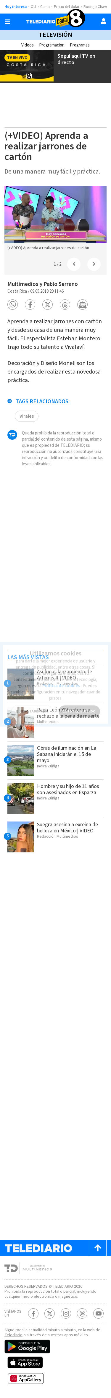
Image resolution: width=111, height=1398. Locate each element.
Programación (52, 45)
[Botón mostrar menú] (7, 22)
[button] (12, 304)
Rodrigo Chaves (96, 6)
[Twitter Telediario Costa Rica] (49, 1313)
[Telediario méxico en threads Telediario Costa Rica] (82, 1313)
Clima (45, 6)
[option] (55, 220)
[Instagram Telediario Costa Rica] (66, 1313)
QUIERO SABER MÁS (32, 707)
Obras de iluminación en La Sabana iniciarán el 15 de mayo (66, 754)
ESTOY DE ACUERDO (79, 707)
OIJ (33, 6)
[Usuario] (104, 21)
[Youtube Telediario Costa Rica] (98, 1313)
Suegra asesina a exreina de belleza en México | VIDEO (67, 827)
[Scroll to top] (98, 1248)
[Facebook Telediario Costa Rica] (33, 1313)
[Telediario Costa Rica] (55, 22)
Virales (27, 416)
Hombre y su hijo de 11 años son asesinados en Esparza (68, 789)
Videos (27, 45)
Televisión (55, 34)
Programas (80, 45)
